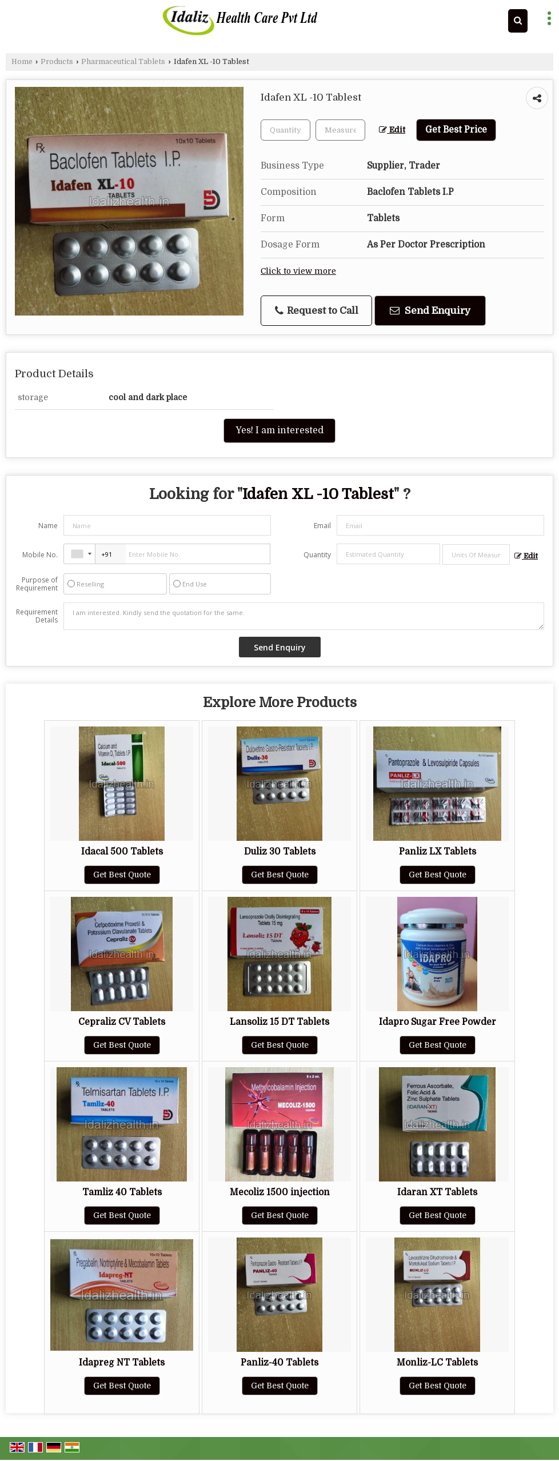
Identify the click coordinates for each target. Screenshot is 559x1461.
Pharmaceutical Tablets (123, 62)
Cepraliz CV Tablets (121, 1022)
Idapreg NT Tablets (122, 1363)
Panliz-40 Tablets (279, 1363)
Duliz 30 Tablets (280, 852)
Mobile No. (40, 555)
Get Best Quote (122, 874)
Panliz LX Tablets (437, 852)
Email (322, 525)
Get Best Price (456, 130)
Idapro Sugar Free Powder (437, 1022)
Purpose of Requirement (37, 584)
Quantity (317, 555)
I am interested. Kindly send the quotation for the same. (303, 616)
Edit (392, 130)
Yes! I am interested (279, 430)
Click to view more (298, 271)
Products (57, 62)
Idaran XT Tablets (437, 1192)
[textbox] (340, 130)
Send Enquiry (430, 310)
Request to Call (316, 311)
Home (22, 62)
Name (48, 525)
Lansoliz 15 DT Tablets (279, 1022)
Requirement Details (37, 616)
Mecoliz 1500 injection (280, 1192)
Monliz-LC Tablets (437, 1363)
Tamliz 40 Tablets (122, 1192)
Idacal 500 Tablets (122, 852)
